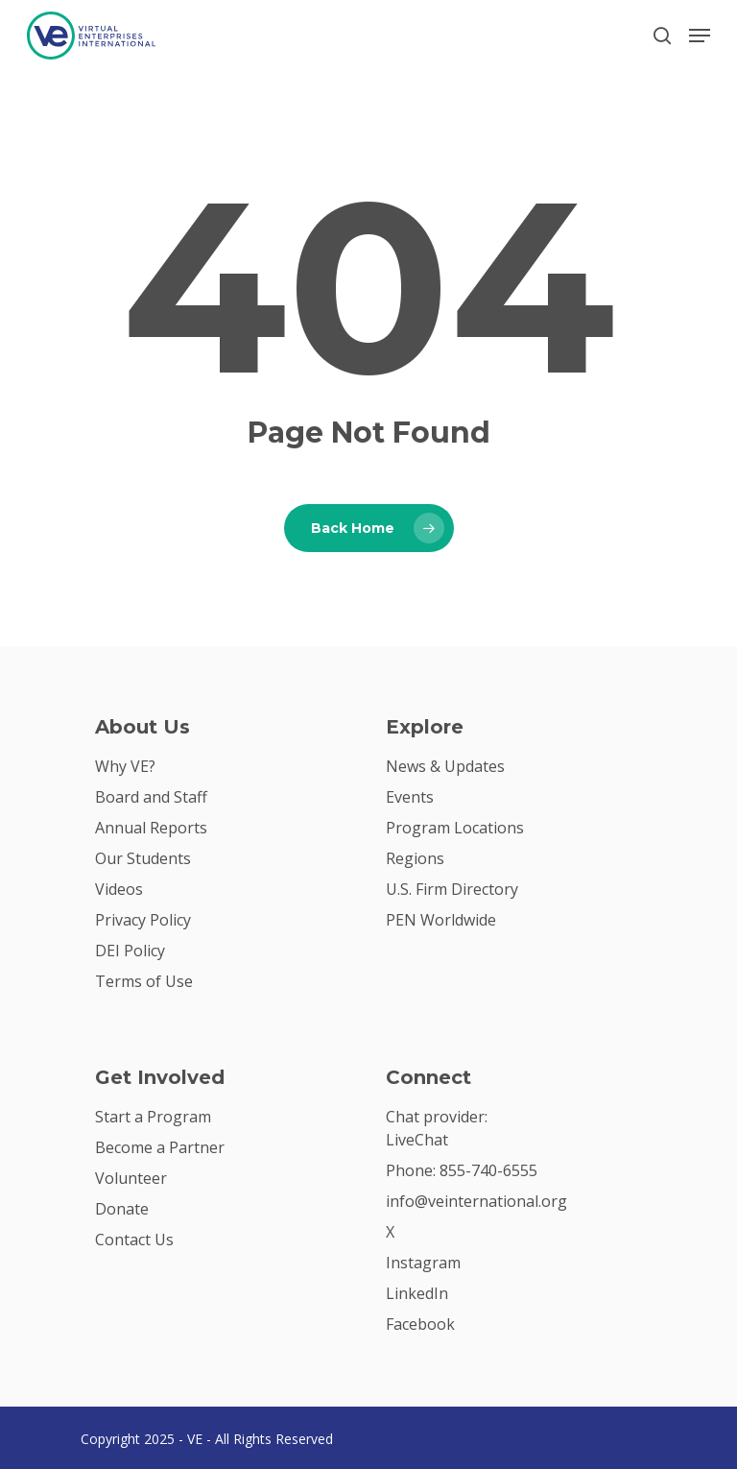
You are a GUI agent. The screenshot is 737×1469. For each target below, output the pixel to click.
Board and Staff (151, 796)
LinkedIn (417, 1293)
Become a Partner (160, 1147)
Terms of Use (144, 981)
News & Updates (445, 766)
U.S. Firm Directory (452, 889)
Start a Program (153, 1116)
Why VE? (125, 766)
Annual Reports (151, 827)
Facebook (420, 1324)
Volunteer (131, 1178)
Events (410, 796)
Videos (119, 889)
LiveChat (417, 1139)
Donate (122, 1208)
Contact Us (134, 1239)
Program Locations (455, 827)
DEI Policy (130, 950)
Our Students (143, 858)
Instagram (423, 1262)
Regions (415, 858)
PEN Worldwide (441, 919)
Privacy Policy (143, 919)
